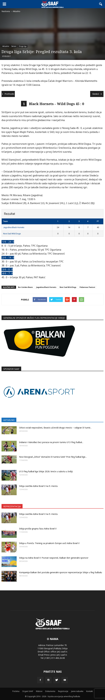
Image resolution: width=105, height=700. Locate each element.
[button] (101, 4)
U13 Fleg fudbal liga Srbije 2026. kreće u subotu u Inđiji (46, 471)
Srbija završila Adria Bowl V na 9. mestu (38, 486)
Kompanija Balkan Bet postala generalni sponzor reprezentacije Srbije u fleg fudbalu (60, 572)
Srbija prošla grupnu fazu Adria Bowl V (37, 528)
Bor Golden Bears (25, 287)
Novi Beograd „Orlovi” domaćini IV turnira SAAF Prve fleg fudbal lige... (53, 456)
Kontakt (89, 691)
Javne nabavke (77, 691)
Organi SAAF (27, 691)
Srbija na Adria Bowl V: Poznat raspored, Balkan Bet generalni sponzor (53, 557)
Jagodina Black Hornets (13, 227)
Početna (15, 691)
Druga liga (22, 46)
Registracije (63, 691)
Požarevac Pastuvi (87, 287)
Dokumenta (50, 691)
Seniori (13, 46)
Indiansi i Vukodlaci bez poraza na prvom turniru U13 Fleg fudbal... (51, 442)
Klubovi (39, 691)
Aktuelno (5, 46)
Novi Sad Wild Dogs (12, 233)
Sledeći (97, 93)
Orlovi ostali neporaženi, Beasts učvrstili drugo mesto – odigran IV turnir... (55, 427)
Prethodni (8, 93)
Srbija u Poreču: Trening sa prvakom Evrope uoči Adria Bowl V (49, 543)
